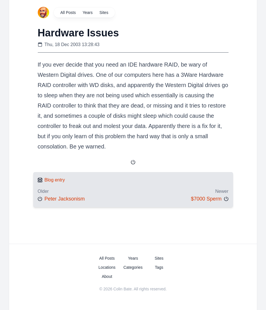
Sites (103, 12)
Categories (133, 267)
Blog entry (55, 179)
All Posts (68, 12)
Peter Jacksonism (65, 199)
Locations (107, 267)
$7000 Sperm (206, 199)
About (107, 276)
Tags (159, 267)
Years (88, 12)
